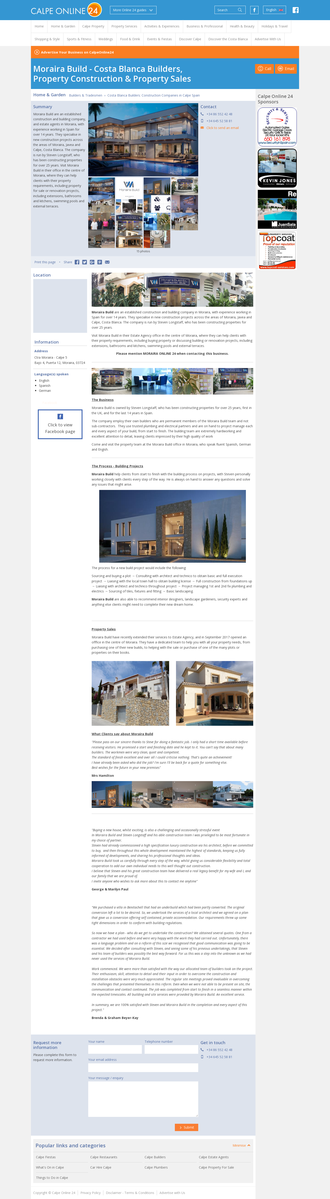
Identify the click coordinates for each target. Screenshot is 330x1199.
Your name (96, 1041)
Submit (186, 1127)
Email (286, 68)
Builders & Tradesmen (85, 95)
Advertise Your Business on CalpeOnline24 (77, 52)
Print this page (45, 262)
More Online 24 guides (133, 10)
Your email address (102, 1059)
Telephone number (159, 1041)
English (274, 10)
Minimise (242, 1145)
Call (264, 68)
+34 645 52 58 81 (219, 121)
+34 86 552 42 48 (219, 114)
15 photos (143, 251)
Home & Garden (49, 94)
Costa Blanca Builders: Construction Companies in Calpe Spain (153, 95)
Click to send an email (222, 128)
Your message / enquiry (105, 1078)
